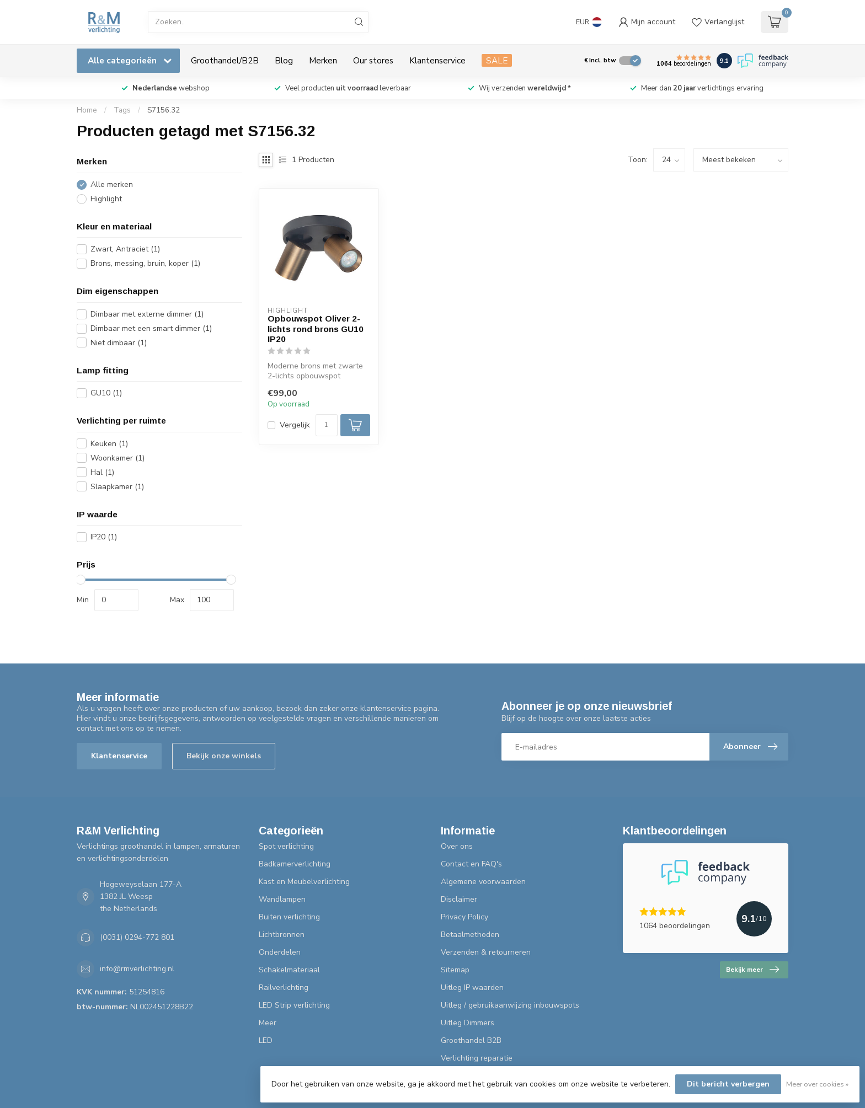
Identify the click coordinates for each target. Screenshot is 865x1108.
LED (266, 1040)
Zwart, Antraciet (125, 249)
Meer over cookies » (817, 1084)
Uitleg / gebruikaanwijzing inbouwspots (510, 1005)
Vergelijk (295, 425)
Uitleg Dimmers (467, 1023)
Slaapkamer (117, 487)
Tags (122, 110)
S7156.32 (163, 110)
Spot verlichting (286, 846)
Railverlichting (283, 987)
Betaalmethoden (470, 934)
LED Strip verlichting (294, 1005)
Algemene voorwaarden (483, 881)
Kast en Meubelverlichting (304, 881)
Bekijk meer (752, 969)
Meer (267, 1023)
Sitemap (455, 970)
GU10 (106, 393)
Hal (102, 472)
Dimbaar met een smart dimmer (151, 328)
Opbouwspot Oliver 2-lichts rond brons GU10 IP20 (316, 329)
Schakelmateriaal (289, 970)
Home (87, 110)
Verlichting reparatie (476, 1058)
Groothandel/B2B (225, 60)
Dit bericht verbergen (728, 1084)
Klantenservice (437, 60)
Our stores (373, 60)
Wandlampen (282, 899)
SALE (497, 60)
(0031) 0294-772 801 (137, 937)
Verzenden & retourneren (486, 952)
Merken (323, 60)
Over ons (457, 846)
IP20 (103, 537)
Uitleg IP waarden (472, 987)
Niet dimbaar (118, 343)
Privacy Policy (464, 917)
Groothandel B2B (471, 1040)
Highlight (106, 199)
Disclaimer (459, 899)
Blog (284, 60)
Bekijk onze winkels (223, 756)
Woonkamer (117, 458)
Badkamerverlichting (294, 864)
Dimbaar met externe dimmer (147, 314)
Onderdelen (280, 952)
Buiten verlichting (289, 917)
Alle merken (111, 184)
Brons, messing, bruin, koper (145, 263)
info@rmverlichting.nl (137, 969)
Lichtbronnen (282, 934)
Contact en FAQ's (471, 864)
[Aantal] (327, 425)
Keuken (109, 444)
